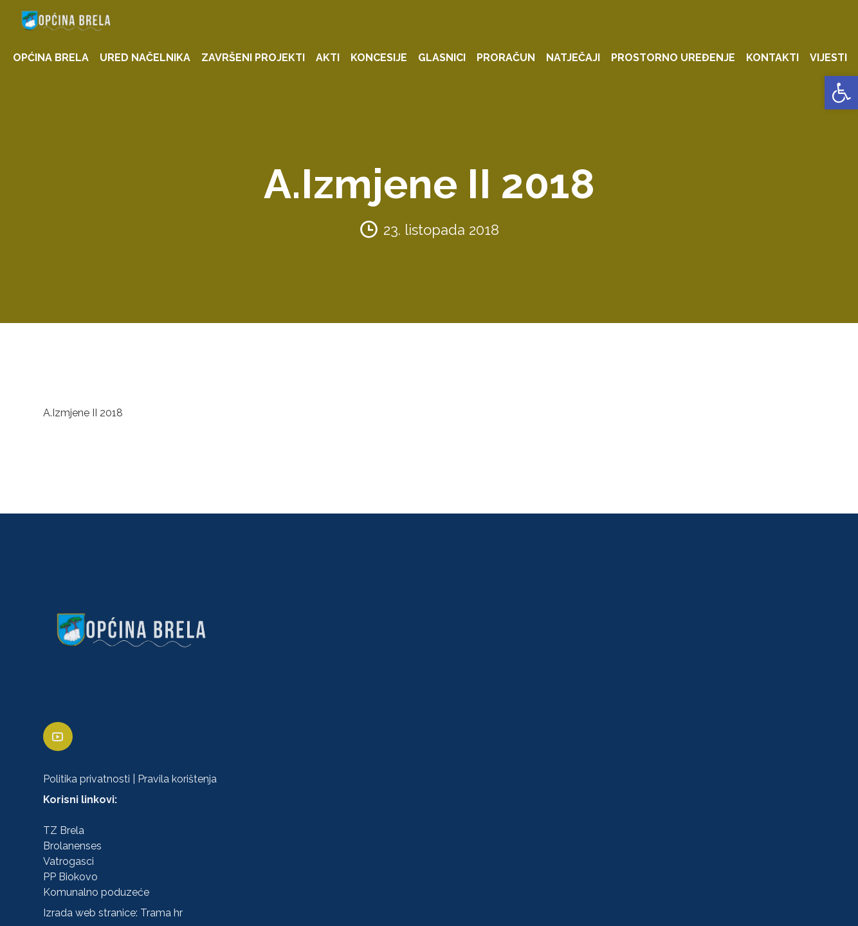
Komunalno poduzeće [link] (96, 892)
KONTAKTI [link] (772, 57)
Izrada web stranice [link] (89, 913)
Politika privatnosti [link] (86, 779)
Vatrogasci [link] (68, 861)
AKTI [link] (328, 57)
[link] (841, 92)
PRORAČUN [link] (506, 57)
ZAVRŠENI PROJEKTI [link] (253, 57)
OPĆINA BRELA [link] (51, 57)
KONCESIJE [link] (379, 57)
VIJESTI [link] (828, 57)
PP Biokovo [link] (70, 877)
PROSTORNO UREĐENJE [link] (673, 57)
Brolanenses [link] (72, 846)
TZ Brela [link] (63, 830)
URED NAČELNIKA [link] (145, 57)
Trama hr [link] (161, 913)
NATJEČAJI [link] (573, 57)
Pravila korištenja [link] (177, 779)
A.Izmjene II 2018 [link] (83, 413)
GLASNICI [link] (442, 57)
